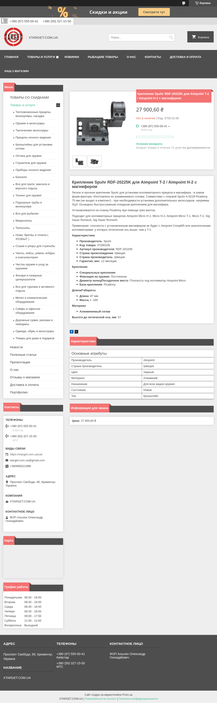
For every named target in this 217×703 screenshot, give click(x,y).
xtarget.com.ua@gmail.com (27, 460)
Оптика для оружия (28, 155)
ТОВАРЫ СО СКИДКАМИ (29, 97)
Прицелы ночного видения (33, 137)
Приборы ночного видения (33, 170)
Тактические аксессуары (32, 130)
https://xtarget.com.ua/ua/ (26, 454)
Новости (16, 347)
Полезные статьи (23, 354)
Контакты (153, 57)
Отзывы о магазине (25, 377)
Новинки (72, 57)
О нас (131, 57)
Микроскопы (24, 220)
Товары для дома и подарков (35, 338)
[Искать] (171, 37)
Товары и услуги (41, 57)
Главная (11, 57)
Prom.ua (127, 694)
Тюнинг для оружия (28, 195)
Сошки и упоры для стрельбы (35, 246)
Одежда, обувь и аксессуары (35, 331)
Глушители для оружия (31, 163)
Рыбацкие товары (103, 57)
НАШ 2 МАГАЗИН (16, 71)
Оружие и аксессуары (30, 123)
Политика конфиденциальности (138, 698)
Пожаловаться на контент (100, 698)
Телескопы (23, 228)
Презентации (20, 362)
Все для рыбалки (27, 213)
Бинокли (21, 177)
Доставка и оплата (185, 57)
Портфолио (19, 392)
